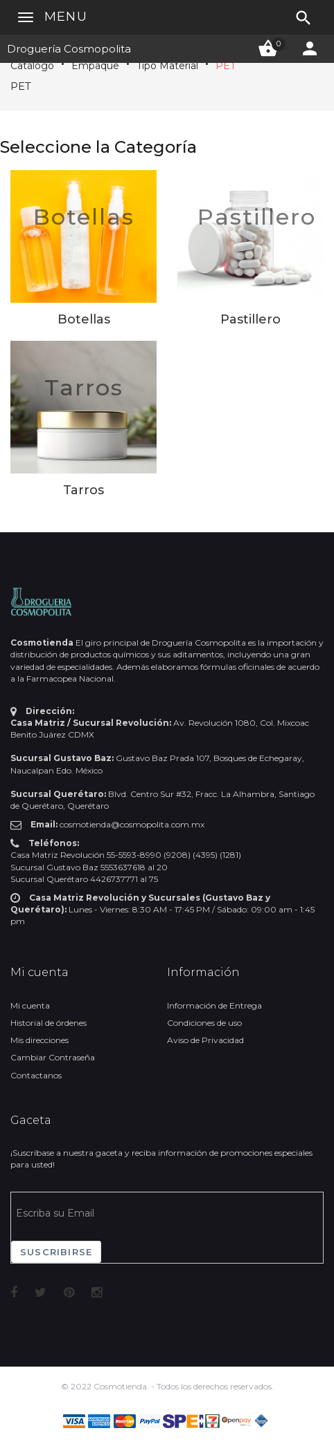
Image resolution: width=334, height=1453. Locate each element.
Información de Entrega (214, 1005)
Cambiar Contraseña (52, 1057)
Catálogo (32, 65)
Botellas (83, 216)
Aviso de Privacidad (205, 1040)
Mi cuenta (30, 1005)
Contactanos (36, 1075)
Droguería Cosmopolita (69, 48)
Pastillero (256, 216)
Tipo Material (167, 65)
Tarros (83, 387)
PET (226, 65)
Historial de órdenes (48, 1023)
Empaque (95, 65)
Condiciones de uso (204, 1023)
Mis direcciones (39, 1040)
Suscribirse (56, 1251)
